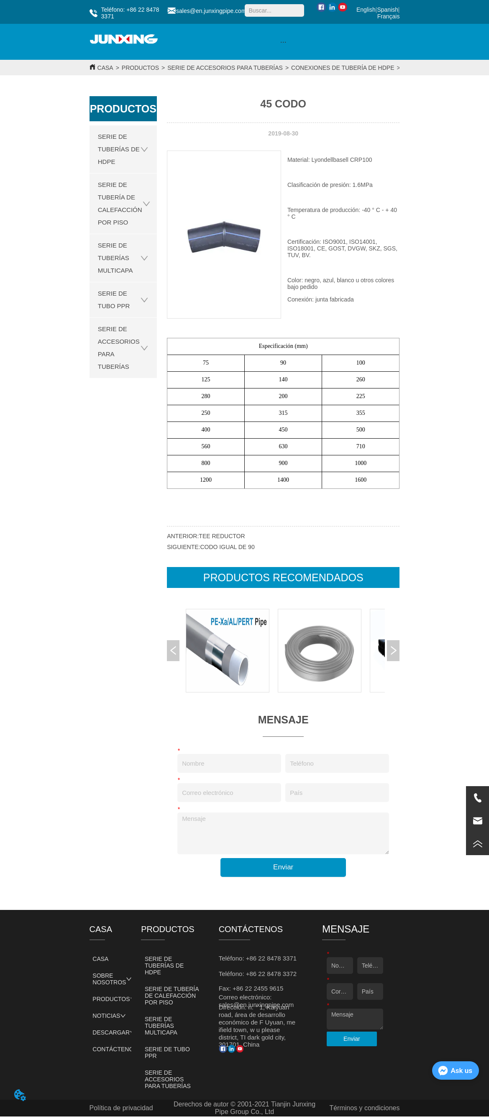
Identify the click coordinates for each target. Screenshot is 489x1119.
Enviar (283, 867)
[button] (283, 42)
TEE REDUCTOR (222, 536)
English (366, 9)
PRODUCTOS (140, 67)
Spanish (387, 9)
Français (388, 16)
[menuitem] (283, 41)
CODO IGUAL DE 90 (227, 547)
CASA (105, 67)
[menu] (283, 41)
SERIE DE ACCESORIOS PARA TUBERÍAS (225, 67)
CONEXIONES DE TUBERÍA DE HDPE (342, 67)
